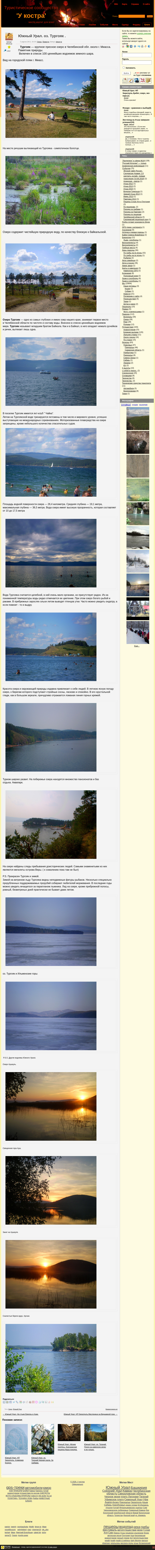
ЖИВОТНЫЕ (44, 1498)
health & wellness (123, 1540)
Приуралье (129, 347)
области (129, 1513)
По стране (127, 340)
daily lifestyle (136, 1540)
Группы (125, 25)
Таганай (143, 1496)
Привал (125, 309)
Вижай (135, 1513)
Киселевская (140, 1535)
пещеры (111, 1526)
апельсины (115, 1543)
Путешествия (127, 327)
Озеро (10, 1409)
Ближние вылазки (130, 332)
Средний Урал (112, 1490)
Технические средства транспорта (136, 383)
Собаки (128, 291)
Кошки (127, 289)
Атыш (122, 1533)
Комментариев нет (112, 1409)
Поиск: (115, 16)
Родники (126, 324)
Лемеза (116, 1533)
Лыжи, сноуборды (130, 240)
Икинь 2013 (128, 196)
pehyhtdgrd (22, 1530)
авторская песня (114, 1535)
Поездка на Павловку (132, 212)
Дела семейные (128, 260)
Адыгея (109, 1507)
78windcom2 (16, 1547)
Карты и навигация (130, 268)
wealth (107, 1540)
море (140, 1530)
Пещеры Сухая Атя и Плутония (136, 202)
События (104, 25)
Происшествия (129, 299)
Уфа (145, 1499)
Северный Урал (133, 1499)
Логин (137, 54)
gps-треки (15, 1487)
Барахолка (126, 237)
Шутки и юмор (129, 304)
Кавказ (32, 1491)
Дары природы (128, 250)
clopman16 (129, 137)
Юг (124, 365)
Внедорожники (129, 391)
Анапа (108, 1502)
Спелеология (127, 373)
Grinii (126, 98)
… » (140, 116)
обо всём (42, 1496)
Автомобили (128, 388)
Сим (145, 1507)
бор (147, 1510)
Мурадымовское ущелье (131, 1507)
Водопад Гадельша (131, 191)
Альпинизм (126, 230)
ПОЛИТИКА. (13, 1498)
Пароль (137, 61)
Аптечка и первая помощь (133, 232)
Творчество (127, 378)
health (113, 1540)
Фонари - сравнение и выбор (136, 108)
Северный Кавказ (137, 1510)
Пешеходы (126, 307)
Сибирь (126, 360)
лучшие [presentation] (135, 405)
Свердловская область (132, 1493)
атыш (136, 1543)
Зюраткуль (136, 1502)
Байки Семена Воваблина (133, 235)
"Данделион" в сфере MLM (133, 161)
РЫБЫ (36, 1498)
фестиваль (110, 1529)
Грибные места (128, 248)
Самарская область (133, 350)
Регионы (125, 342)
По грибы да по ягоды (132, 253)
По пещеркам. (129, 207)
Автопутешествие (140, 1538)
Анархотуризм (129, 330)
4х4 (131, 1538)
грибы (145, 1527)
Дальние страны (130, 335)
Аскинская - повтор (131, 181)
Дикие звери (127, 266)
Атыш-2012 (128, 184)
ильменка (129, 1533)
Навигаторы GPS (130, 271)
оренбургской (119, 1513)
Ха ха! (49, 1496)
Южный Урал (17, 1409)
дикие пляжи (131, 1505)
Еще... (136, 646)
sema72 (8, 1535)
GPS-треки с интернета (132, 227)
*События (126, 168)
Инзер (115, 1502)
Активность (66, 25)
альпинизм (138, 1533)
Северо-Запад (129, 358)
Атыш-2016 (128, 189)
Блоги (147, 25)
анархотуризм (13, 1493)
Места (115, 25)
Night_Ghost (129, 125)
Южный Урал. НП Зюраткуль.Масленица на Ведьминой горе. (91, 1414)
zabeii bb (37, 1532)
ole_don (45, 1530)
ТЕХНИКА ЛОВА (25, 1498)
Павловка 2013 (129, 199)
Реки (125, 322)
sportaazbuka (22, 1527)
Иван (44, 1527)
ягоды (130, 1543)
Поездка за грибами (131, 209)
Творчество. (127, 381)
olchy (44, 1532)
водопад (126, 1527)
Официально (77, 1484)
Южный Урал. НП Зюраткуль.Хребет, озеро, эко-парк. (136, 93)
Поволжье (127, 345)
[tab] (126, 404)
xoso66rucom (10, 1530)
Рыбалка (127, 258)
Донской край (129, 1515)
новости (34, 1496)
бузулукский (108, 1513)
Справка (135, 4)
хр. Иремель (140, 1515)
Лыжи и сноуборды (130, 278)
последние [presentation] (143, 405)
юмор (47, 1487)
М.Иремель (143, 1505)
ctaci (29, 1530)
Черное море (112, 1496)
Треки (124, 394)
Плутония (126, 1535)
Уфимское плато (114, 1499)
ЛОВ (11, 1491)
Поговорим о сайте (131, 296)
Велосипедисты (128, 243)
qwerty (13, 1527)
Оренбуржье (118, 1505)
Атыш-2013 (128, 186)
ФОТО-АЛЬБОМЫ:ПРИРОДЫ (18, 1496)
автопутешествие (126, 1530)
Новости (126, 294)
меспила (124, 1543)
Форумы (136, 25)
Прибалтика (128, 353)
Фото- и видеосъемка (132, 312)
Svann (14, 1535)
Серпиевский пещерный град (135, 219)
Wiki (116, 4)
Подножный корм (130, 276)
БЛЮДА (28, 1501)
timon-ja (9, 44)
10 (133, 122)
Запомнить (129, 68)
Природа (45, 42)
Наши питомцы (129, 286)
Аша (132, 1535)
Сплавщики (127, 376)
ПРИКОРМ (17, 1491)
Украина (126, 363)
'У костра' (31, 15)
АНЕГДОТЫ (45, 1493)
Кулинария (126, 273)
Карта (124, 4)
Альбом (92, 25)
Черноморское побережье (116, 1510)
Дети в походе (128, 263)
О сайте (146, 4)
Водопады (127, 317)
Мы (123, 283)
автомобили (34, 1487)
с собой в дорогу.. (129, 371)
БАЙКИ (26, 1491)
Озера (39, 42)
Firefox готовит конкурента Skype (136, 222)
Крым (145, 1502)
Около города (129, 337)
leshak (7, 1532)
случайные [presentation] (126, 405)
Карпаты (39, 1491)
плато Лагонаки (130, 1496)
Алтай (45, 1491)
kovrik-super (23, 1535)
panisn (7, 1527)
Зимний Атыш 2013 (131, 194)
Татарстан (118, 1515)
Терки (125, 301)
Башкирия (139, 1488)
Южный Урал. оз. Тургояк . (42, 36)
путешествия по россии (30, 1493)
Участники (80, 25)
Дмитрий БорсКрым (24, 1532)
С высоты (126, 368)
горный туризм (123, 1538)
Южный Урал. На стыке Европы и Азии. (21, 1414)
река (136, 1527)
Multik (31, 1527)
